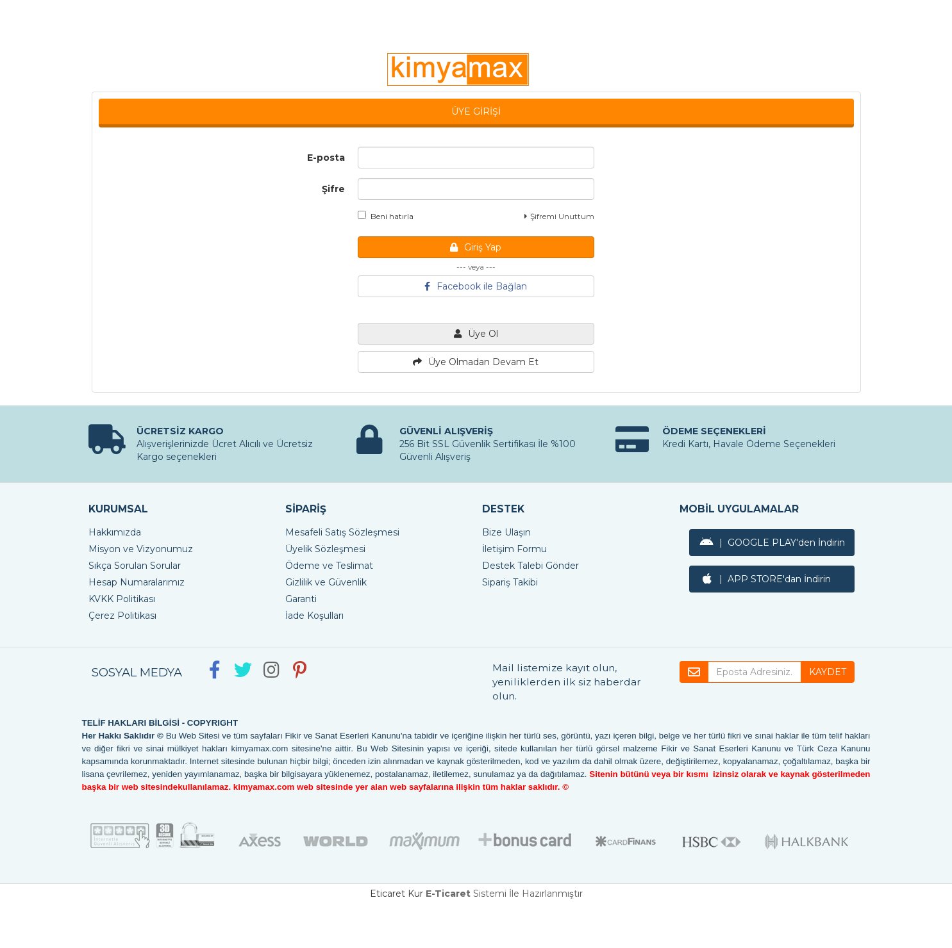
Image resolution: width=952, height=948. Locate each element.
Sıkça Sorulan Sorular (134, 565)
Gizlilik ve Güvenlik (326, 582)
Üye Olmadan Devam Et (476, 362)
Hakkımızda (114, 532)
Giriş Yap (475, 247)
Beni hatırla (385, 216)
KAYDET (827, 672)
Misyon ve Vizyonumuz (140, 549)
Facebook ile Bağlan (475, 286)
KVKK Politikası (121, 599)
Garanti (301, 599)
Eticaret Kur (396, 893)
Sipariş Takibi (510, 582)
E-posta (326, 157)
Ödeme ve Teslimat (329, 565)
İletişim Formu (514, 549)
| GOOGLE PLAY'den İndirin (772, 542)
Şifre (333, 189)
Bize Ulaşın (506, 532)
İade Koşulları (314, 615)
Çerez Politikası (122, 615)
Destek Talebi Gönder (530, 565)
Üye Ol (476, 333)
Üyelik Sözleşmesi (325, 549)
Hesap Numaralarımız (136, 582)
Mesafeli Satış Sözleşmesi (342, 532)
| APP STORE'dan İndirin (765, 579)
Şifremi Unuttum (559, 216)
